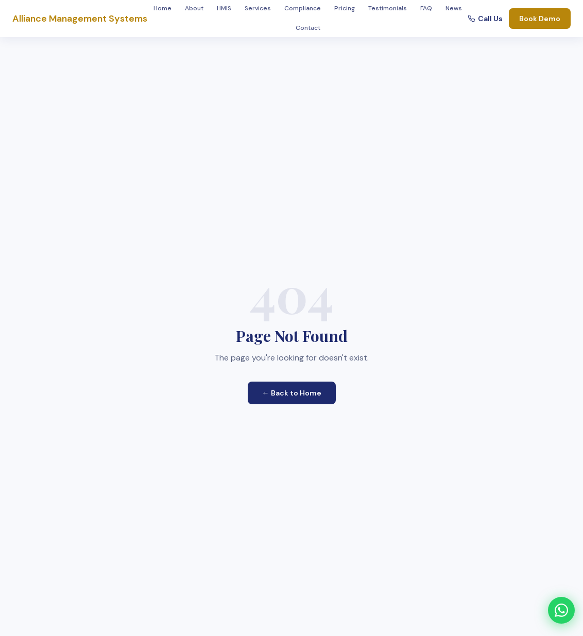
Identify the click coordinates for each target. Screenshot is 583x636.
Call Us (485, 18)
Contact (308, 28)
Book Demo (539, 18)
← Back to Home (291, 393)
